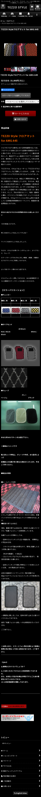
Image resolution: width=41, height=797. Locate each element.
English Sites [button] (20, 793)
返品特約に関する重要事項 (11, 106)
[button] (3, 6)
